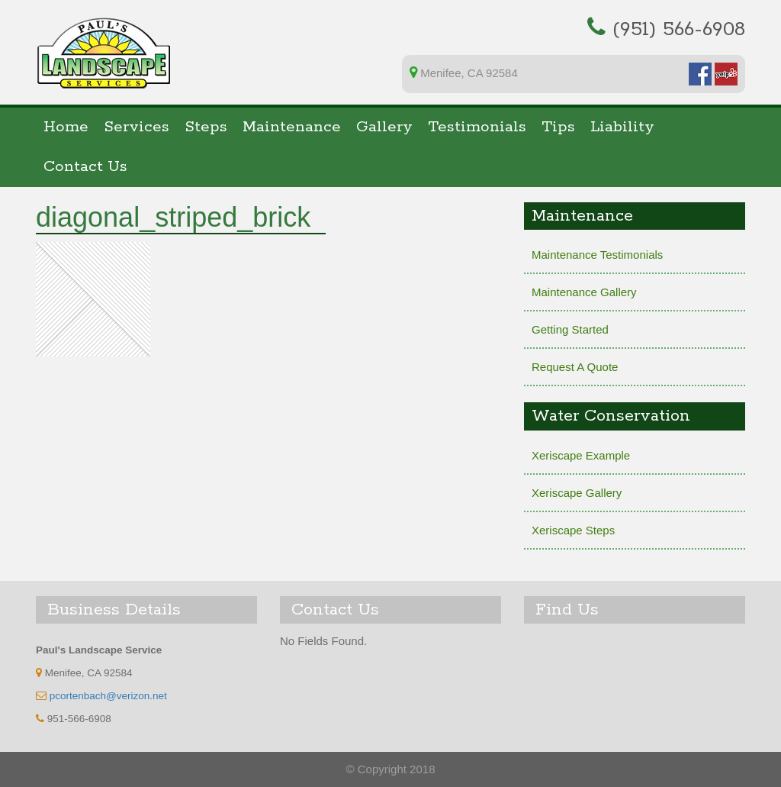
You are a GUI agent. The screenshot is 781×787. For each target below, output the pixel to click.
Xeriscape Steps (573, 530)
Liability (622, 127)
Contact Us (85, 166)
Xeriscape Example (581, 455)
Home (65, 127)
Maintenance (292, 127)
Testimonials (477, 127)
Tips (558, 127)
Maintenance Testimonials (597, 254)
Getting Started (570, 329)
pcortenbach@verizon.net (108, 696)
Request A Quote (575, 366)
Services (136, 127)
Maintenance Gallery (584, 291)
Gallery (384, 127)
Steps (206, 127)
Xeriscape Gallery (577, 492)
